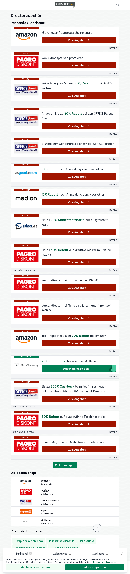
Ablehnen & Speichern (35, 567)
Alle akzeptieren (95, 567)
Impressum (111, 562)
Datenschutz (99, 562)
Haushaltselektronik (61, 540)
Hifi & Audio (86, 540)
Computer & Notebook (28, 540)
